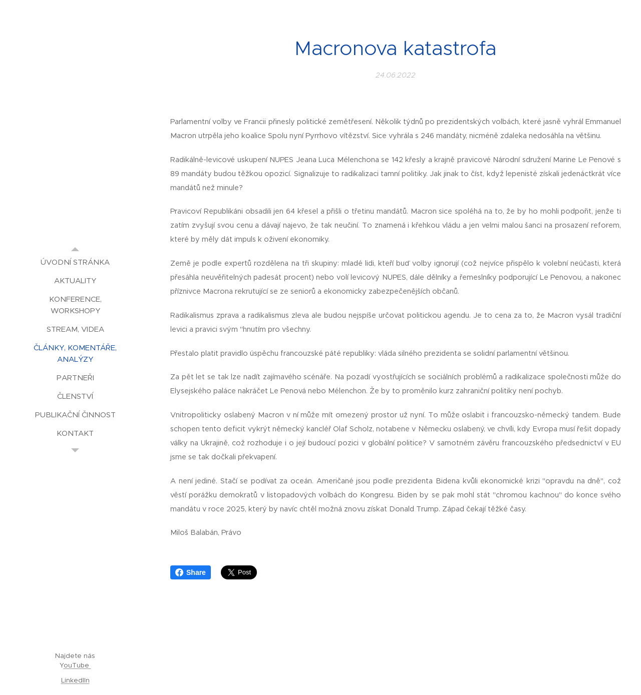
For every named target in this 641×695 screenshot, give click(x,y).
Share (190, 572)
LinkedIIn (75, 680)
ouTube (77, 665)
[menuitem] (75, 262)
